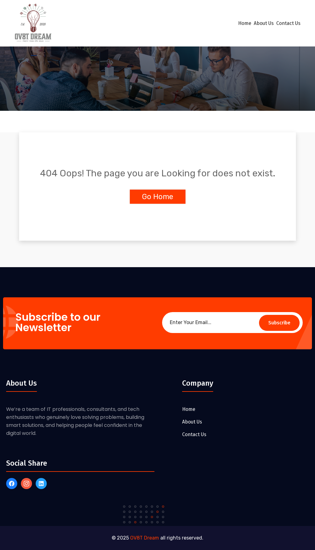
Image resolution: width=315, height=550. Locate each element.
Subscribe (279, 323)
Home (244, 23)
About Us (264, 23)
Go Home (157, 196)
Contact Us (288, 23)
